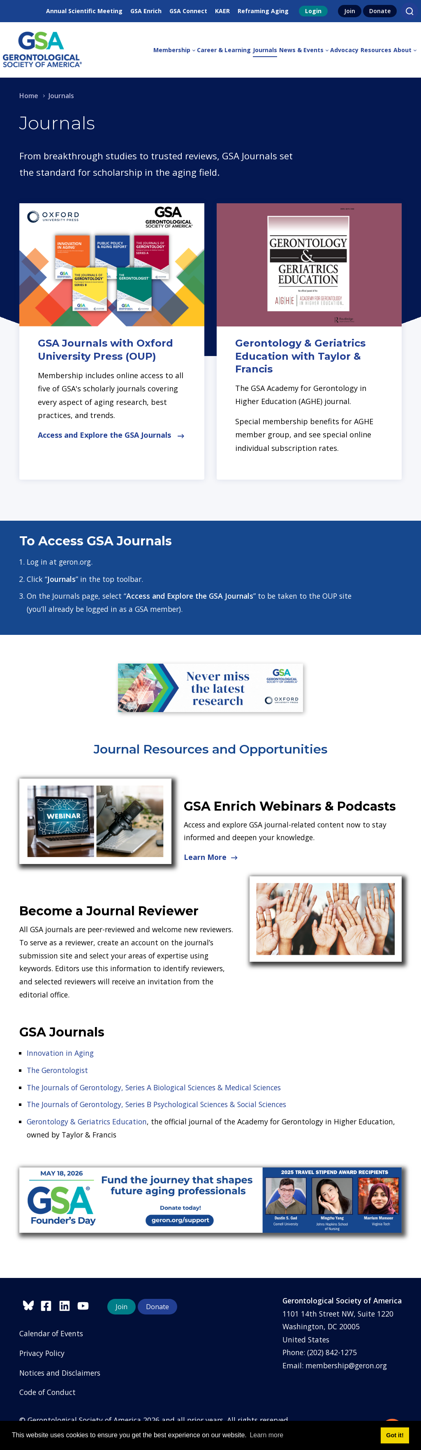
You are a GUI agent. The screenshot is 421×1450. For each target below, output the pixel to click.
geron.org (75, 562)
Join (349, 11)
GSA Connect (188, 11)
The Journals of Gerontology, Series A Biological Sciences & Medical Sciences (154, 1087)
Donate (380, 11)
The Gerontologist (57, 1070)
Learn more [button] (266, 1435)
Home (28, 95)
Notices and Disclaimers (59, 1373)
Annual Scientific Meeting (84, 11)
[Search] (409, 11)
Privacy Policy (42, 1353)
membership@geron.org (346, 1365)
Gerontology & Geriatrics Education (87, 1121)
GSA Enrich (146, 11)
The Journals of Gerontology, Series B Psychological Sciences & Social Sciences (156, 1104)
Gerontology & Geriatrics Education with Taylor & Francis (300, 356)
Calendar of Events (51, 1333)
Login (313, 11)
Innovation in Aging (60, 1053)
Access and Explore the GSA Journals (111, 435)
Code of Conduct (47, 1392)
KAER (222, 11)
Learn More (211, 857)
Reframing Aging (263, 11)
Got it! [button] (394, 1435)
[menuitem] (175, 50)
